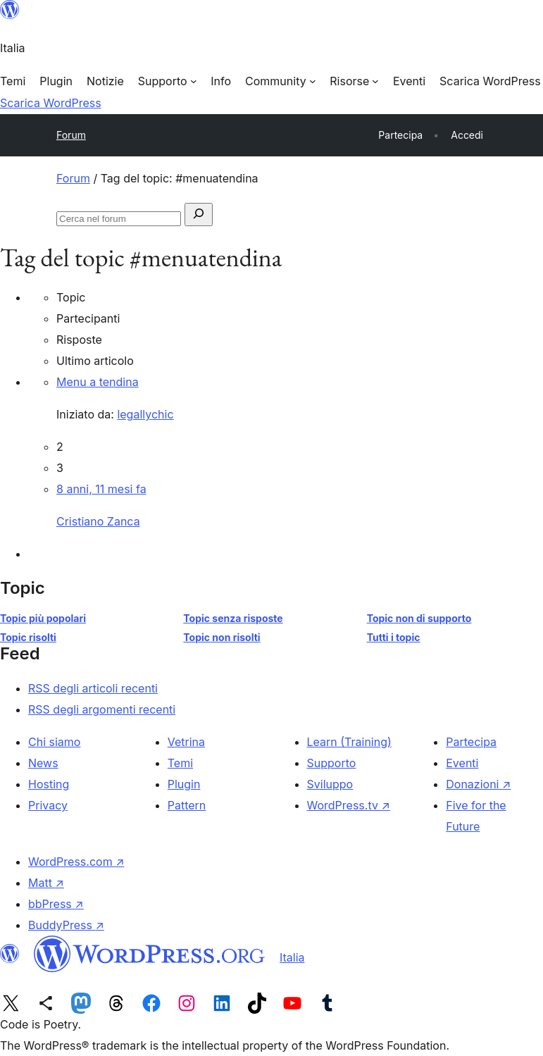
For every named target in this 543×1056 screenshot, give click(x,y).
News (43, 763)
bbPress (56, 904)
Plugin (184, 784)
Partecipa (471, 742)
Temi (180, 763)
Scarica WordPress (50, 103)
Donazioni (478, 784)
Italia (292, 957)
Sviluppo (330, 784)
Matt (46, 883)
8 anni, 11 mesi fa (101, 489)
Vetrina (186, 742)
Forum (71, 135)
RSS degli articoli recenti (93, 688)
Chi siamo (54, 742)
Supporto (331, 763)
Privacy (48, 805)
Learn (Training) (349, 742)
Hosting (48, 784)
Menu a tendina (97, 382)
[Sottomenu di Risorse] (354, 81)
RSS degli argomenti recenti (101, 709)
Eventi (462, 763)
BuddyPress (66, 925)
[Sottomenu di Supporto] (167, 81)
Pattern (187, 805)
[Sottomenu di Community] (280, 81)
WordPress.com (76, 862)
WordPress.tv (348, 805)
